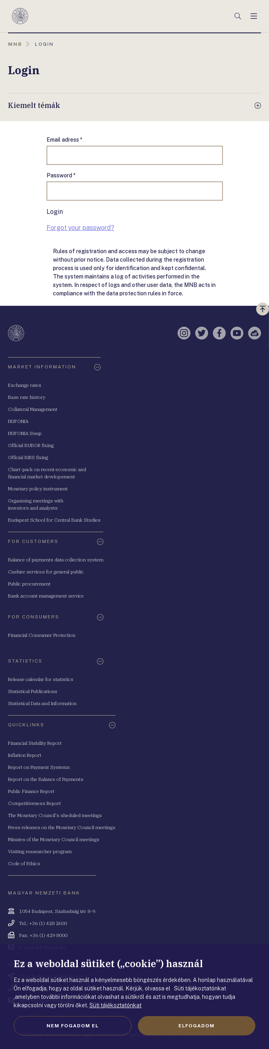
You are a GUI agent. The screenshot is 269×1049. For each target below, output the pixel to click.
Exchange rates (24, 385)
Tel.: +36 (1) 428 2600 (43, 923)
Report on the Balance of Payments (45, 779)
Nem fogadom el (73, 1026)
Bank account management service (46, 596)
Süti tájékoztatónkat (115, 1005)
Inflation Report (24, 755)
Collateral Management (32, 409)
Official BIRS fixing (28, 457)
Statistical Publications (32, 691)
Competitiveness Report (34, 803)
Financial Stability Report (35, 743)
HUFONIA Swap (25, 433)
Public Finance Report (31, 791)
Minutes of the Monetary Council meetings (53, 839)
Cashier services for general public (46, 572)
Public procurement (29, 584)
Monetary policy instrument (38, 489)
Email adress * (65, 139)
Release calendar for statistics (40, 679)
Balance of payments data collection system (55, 560)
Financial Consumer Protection (41, 635)
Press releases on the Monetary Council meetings (61, 827)
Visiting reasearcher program (40, 851)
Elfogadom (196, 1026)
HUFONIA (18, 421)
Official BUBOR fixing (31, 445)
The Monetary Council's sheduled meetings (55, 815)
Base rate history (26, 397)
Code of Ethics (24, 863)
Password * (61, 175)
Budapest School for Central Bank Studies (54, 520)
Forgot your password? (80, 228)
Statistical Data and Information (42, 703)
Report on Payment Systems (39, 767)
